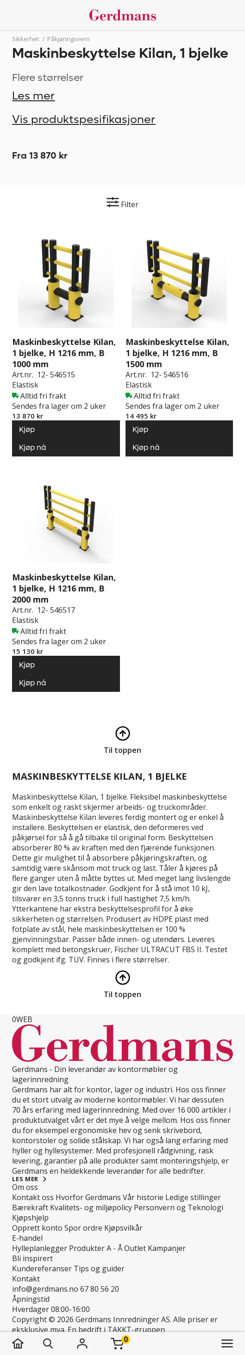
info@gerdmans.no (45, 1289)
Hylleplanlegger (39, 1248)
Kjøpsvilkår (123, 1228)
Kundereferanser (42, 1268)
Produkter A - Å (95, 1248)
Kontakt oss (33, 1197)
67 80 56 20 (99, 1289)
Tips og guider (99, 1268)
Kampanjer (167, 1248)
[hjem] (27, 1343)
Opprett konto (37, 1228)
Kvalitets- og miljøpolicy (91, 1207)
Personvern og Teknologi (178, 1207)
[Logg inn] (82, 1343)
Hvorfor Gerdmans (88, 1197)
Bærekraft (30, 1207)
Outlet (135, 1248)
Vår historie (143, 1197)
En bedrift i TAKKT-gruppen (116, 1329)
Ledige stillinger (193, 1197)
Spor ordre (83, 1228)
